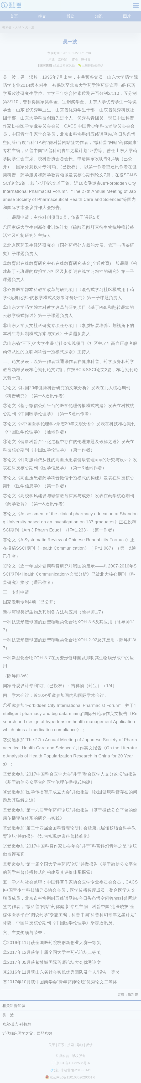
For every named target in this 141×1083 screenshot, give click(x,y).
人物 (18, 27)
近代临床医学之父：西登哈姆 (27, 1033)
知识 (99, 16)
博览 (70, 16)
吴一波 (29, 27)
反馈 (89, 1045)
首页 (14, 16)
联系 (61, 1045)
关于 (51, 1045)
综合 (42, 16)
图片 (127, 16)
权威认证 (45, 65)
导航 (136, 7)
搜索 (70, 1045)
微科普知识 (12, 7)
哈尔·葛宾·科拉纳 (16, 1024)
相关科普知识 (13, 1006)
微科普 (7, 27)
